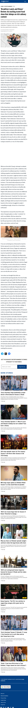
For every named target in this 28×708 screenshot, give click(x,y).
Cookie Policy (3, 700)
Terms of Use (3, 702)
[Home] (5, 1)
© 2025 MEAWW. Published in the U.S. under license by (11, 679)
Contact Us (3, 704)
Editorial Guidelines (4, 695)
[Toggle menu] (25, 1)
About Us (2, 693)
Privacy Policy (3, 698)
